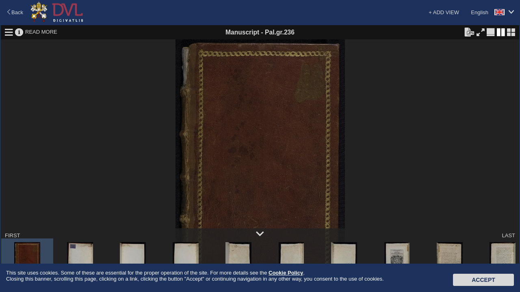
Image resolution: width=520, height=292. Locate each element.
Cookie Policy (286, 273)
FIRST (12, 235)
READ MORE (41, 32)
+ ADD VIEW (444, 12)
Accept (483, 280)
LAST (508, 235)
